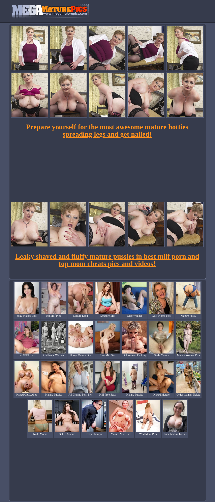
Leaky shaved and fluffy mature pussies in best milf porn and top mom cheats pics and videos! (107, 260)
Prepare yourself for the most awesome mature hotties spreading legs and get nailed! (107, 130)
